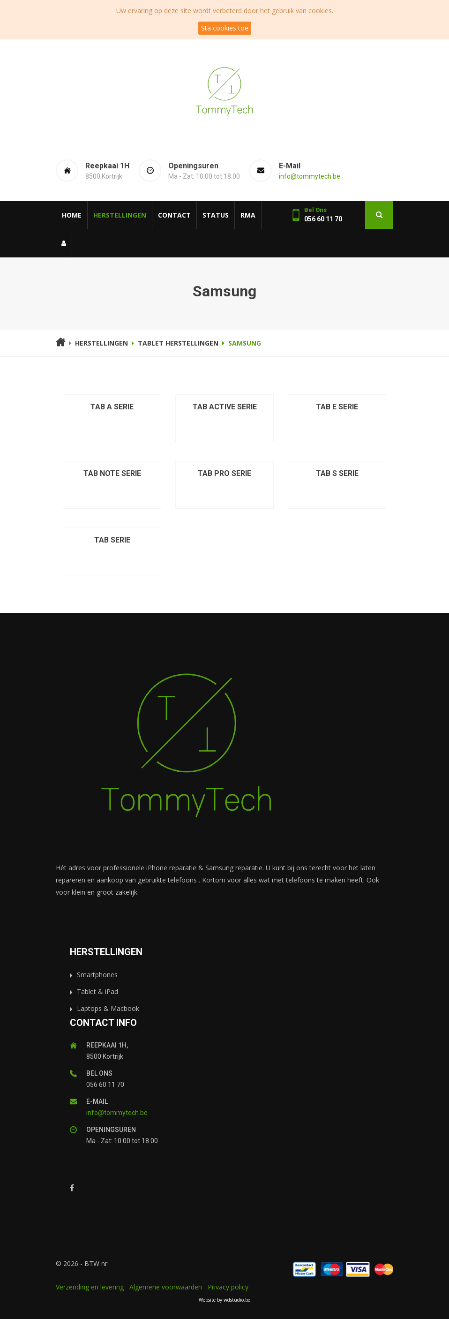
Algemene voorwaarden (165, 1286)
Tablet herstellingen (178, 343)
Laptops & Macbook (108, 1008)
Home (72, 215)
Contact (174, 215)
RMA (247, 215)
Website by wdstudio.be (224, 1299)
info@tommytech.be (309, 176)
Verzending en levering (90, 1286)
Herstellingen (119, 215)
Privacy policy (228, 1286)
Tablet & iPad (97, 991)
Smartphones (97, 974)
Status (215, 215)
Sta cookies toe (224, 27)
